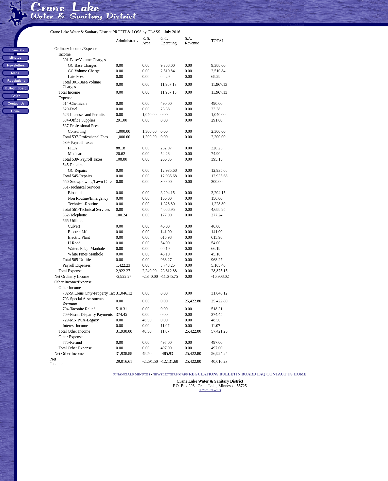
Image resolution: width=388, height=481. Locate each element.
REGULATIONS (203, 374)
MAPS (183, 374)
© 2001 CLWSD (210, 390)
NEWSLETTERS (165, 374)
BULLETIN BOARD (238, 374)
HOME (300, 374)
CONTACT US (280, 374)
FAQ (261, 374)
